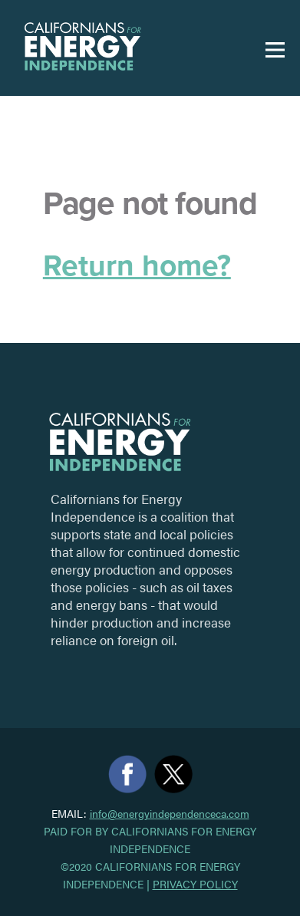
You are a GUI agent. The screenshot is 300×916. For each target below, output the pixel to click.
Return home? (137, 266)
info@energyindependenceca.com (169, 813)
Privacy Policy (195, 884)
